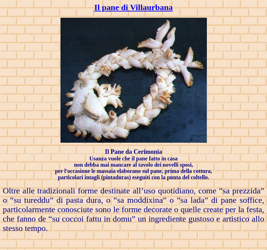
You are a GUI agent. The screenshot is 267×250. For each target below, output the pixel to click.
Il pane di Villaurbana (133, 7)
